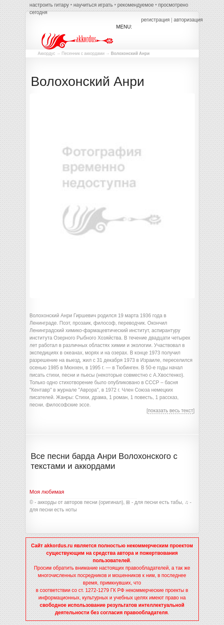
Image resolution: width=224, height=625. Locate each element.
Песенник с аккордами (82, 53)
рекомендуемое (135, 5)
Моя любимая (47, 492)
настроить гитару (49, 5)
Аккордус (46, 53)
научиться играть (93, 5)
